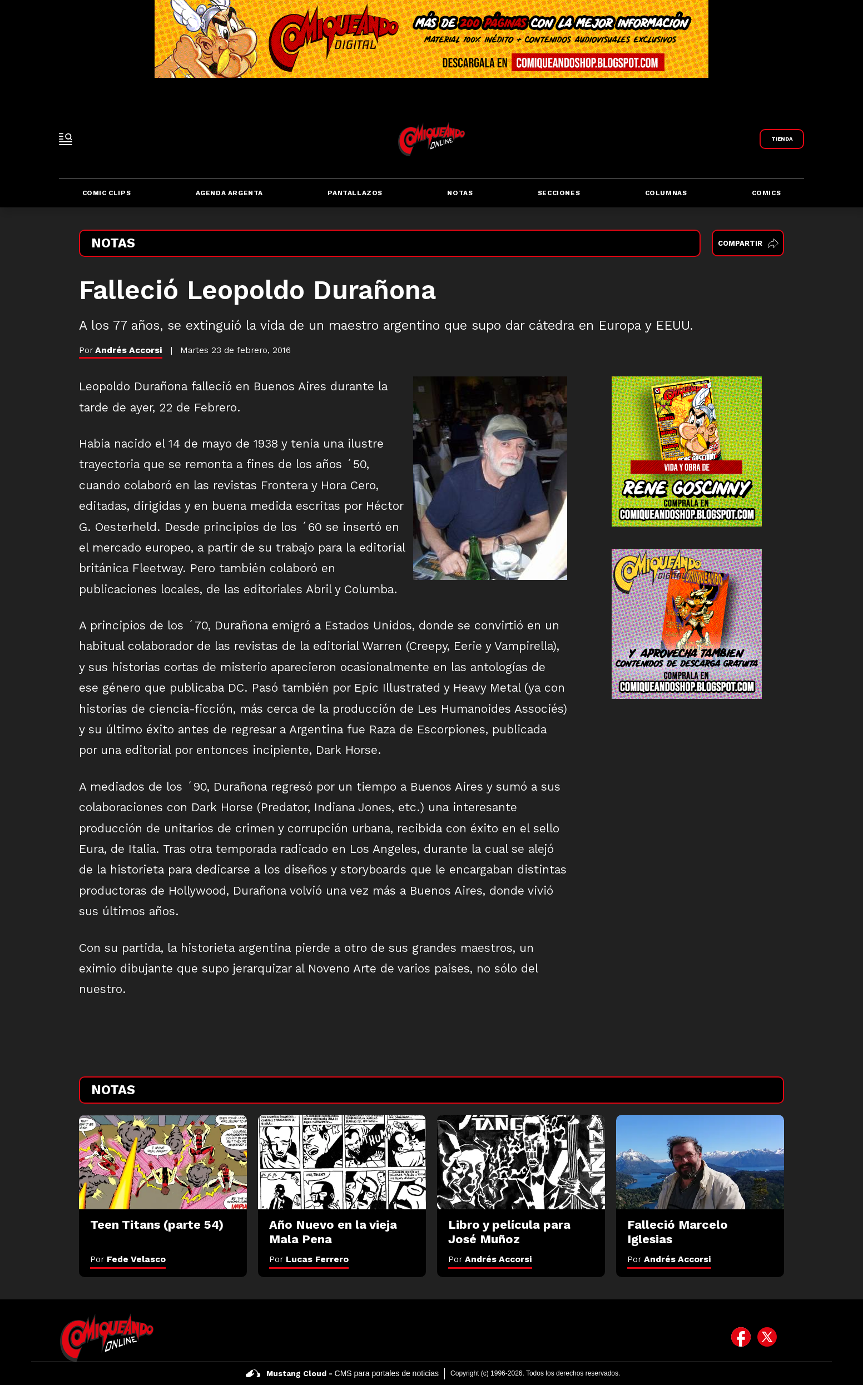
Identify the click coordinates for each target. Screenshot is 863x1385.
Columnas (666, 193)
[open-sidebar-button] (65, 139)
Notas (460, 193)
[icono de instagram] (793, 1337)
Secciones (559, 193)
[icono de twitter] (767, 1337)
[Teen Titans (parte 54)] (163, 1162)
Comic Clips (106, 193)
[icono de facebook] (741, 1337)
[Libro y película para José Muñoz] (521, 1162)
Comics (766, 193)
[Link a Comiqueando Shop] (782, 139)
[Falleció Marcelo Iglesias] (700, 1162)
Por (128, 1259)
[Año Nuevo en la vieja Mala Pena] (342, 1162)
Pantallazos (355, 193)
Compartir (748, 243)
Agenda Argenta (229, 193)
